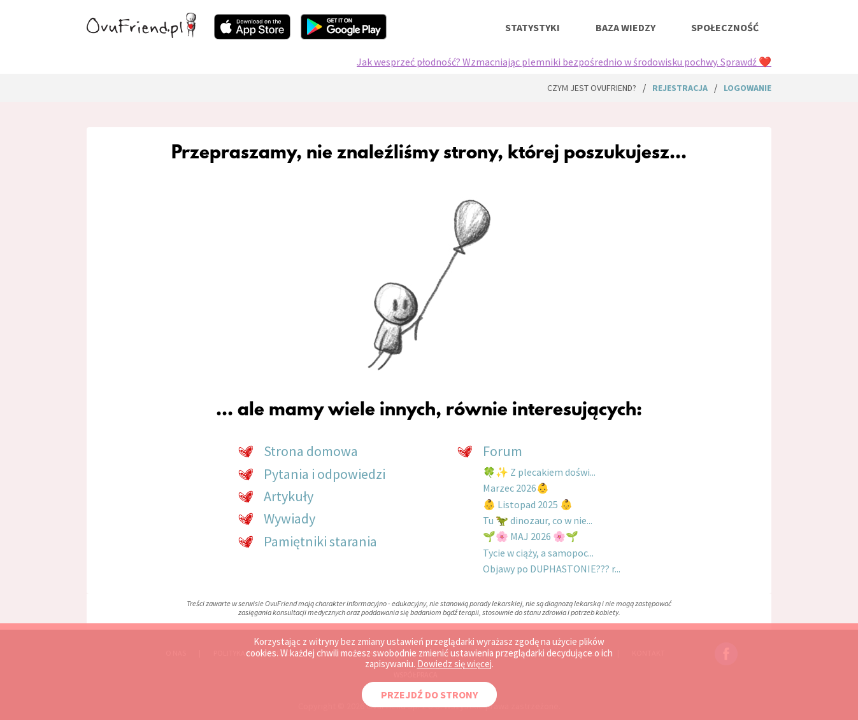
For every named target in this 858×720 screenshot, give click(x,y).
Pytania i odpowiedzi (324, 474)
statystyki (532, 27)
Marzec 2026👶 (516, 487)
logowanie (747, 87)
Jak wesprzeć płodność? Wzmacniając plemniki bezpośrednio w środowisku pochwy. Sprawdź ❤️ (564, 61)
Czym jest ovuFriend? (591, 87)
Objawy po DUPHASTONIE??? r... (551, 568)
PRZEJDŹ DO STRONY (429, 694)
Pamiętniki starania (320, 541)
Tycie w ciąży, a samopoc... (538, 552)
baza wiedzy (625, 27)
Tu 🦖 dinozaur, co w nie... (537, 520)
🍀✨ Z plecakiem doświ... (539, 472)
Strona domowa (311, 451)
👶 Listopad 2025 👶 (528, 504)
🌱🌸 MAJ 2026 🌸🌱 (530, 536)
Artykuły (288, 496)
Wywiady (289, 518)
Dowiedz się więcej (454, 664)
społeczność (725, 27)
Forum (502, 451)
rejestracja (680, 87)
